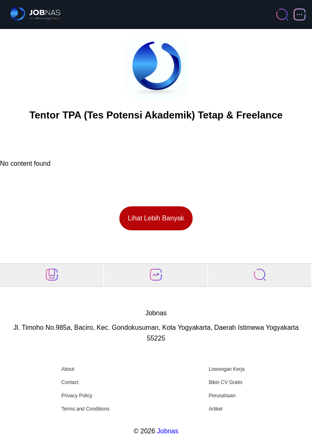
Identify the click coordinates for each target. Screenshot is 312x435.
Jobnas (168, 431)
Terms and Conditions (85, 409)
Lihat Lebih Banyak (156, 218)
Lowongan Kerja (227, 369)
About (67, 369)
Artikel (216, 409)
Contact (69, 382)
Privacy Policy (76, 396)
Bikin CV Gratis (225, 382)
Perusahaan (222, 396)
